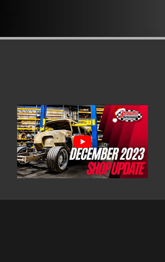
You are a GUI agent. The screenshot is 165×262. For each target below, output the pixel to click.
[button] (9, 6)
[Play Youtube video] (82, 141)
